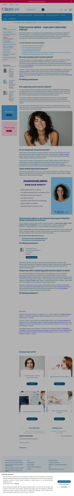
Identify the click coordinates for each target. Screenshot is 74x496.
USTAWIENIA (64, 487)
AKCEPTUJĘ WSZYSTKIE (64, 481)
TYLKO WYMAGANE (64, 484)
